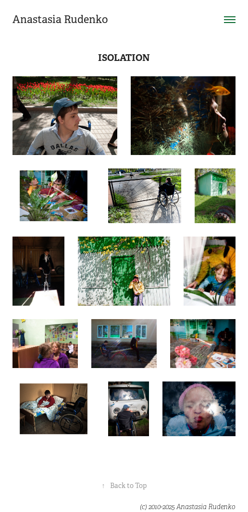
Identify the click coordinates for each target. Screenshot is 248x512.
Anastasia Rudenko (60, 19)
